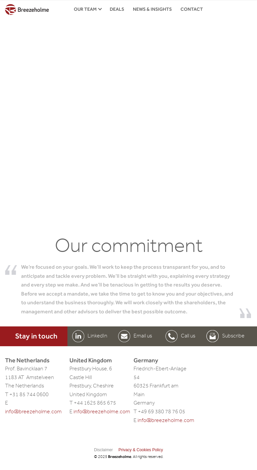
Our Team (85, 9)
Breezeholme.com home (27, 9)
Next (231, 119)
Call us (188, 336)
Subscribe (233, 336)
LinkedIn (97, 336)
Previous (26, 119)
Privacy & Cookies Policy (140, 450)
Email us (143, 336)
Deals (117, 9)
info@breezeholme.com (33, 412)
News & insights (152, 9)
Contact (192, 9)
